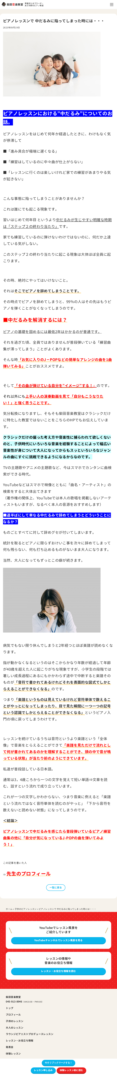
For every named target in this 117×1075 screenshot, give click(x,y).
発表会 (9, 1047)
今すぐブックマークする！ (58, 1062)
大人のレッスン (14, 1027)
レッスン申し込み (43, 1070)
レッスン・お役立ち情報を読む (58, 971)
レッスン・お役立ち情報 (19, 1040)
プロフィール (13, 1014)
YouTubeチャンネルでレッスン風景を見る (58, 940)
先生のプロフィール (28, 873)
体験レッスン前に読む (71, 1070)
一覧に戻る (56, 887)
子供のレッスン (14, 1021)
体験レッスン (13, 1053)
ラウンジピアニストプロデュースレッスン (29, 1034)
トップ (9, 1008)
